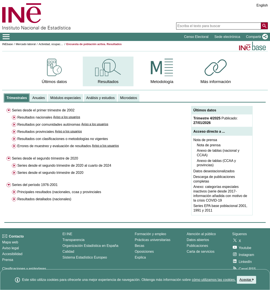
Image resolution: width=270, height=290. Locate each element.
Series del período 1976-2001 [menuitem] (35, 185)
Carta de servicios (201, 251)
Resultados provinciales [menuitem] (35, 132)
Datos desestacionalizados (213, 171)
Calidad (68, 251)
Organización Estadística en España (90, 246)
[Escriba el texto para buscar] (218, 26)
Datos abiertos (198, 240)
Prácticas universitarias (153, 240)
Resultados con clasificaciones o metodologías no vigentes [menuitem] (62, 139)
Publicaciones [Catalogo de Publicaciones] (197, 246)
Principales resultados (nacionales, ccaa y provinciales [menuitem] (59, 192)
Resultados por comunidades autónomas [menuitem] (48, 124)
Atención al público (201, 234)
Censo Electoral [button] (196, 37)
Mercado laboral (26, 44)
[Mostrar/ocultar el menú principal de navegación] (6, 37)
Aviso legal (10, 248)
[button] (256, 37)
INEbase (7, 44)
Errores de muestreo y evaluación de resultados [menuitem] (54, 146)
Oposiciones (144, 251)
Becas (139, 246)
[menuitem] (54, 71)
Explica (140, 257)
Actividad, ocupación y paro (56, 44)
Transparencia (73, 240)
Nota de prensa (205, 140)
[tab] (16, 98)
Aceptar (246, 280)
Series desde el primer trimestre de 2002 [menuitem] (43, 110)
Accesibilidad (12, 254)
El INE (67, 234)
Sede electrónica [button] (227, 37)
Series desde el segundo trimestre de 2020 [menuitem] (45, 158)
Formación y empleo (150, 234)
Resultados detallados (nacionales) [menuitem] (44, 199)
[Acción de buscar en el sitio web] (264, 25)
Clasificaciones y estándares (24, 268)
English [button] (262, 5)
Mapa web (10, 242)
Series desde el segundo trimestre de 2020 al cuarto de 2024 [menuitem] (64, 165)
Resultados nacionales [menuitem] (34, 117)
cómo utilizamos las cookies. (214, 280)
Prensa (7, 260)
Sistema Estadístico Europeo (84, 257)
